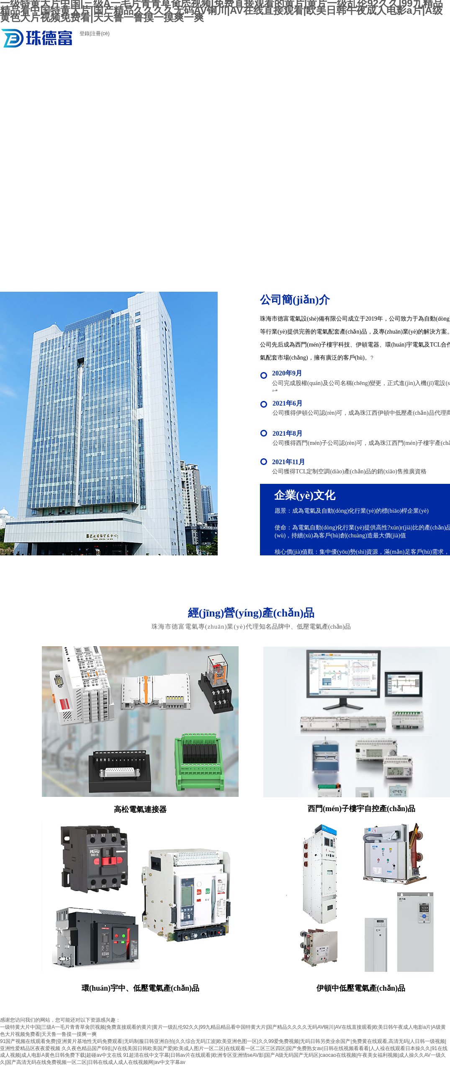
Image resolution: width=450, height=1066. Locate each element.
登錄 (85, 33)
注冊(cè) (100, 33)
